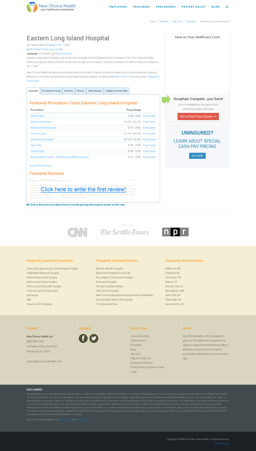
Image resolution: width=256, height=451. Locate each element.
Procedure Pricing (51, 91)
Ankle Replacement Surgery (42, 277)
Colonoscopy (38, 133)
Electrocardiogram (41, 121)
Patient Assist (194, 6)
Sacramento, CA (174, 304)
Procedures (166, 6)
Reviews (68, 91)
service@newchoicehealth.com (44, 361)
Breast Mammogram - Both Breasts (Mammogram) (60, 157)
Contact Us (144, 358)
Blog (216, 6)
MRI (29, 299)
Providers (141, 6)
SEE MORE (197, 155)
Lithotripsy (32, 295)
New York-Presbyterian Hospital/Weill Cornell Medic (124, 295)
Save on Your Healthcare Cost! (197, 37)
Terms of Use (156, 367)
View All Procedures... (41, 165)
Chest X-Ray (37, 116)
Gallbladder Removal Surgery (43, 273)
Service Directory (140, 336)
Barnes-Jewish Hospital (109, 268)
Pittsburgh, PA (173, 299)
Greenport (51, 45)
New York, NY (122, 76)
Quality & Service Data (116, 91)
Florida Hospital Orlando (109, 286)
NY (60, 45)
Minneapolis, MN (174, 290)
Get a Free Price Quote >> (198, 116)
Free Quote (149, 116)
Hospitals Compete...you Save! (198, 98)
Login (134, 371)
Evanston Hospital (106, 281)
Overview (33, 91)
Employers (118, 6)
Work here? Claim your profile (45, 49)
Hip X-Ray (36, 145)
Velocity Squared (222, 443)
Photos (80, 91)
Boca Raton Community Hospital (114, 277)
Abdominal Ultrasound (43, 127)
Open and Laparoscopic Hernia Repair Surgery (52, 268)
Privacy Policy (138, 367)
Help (133, 358)
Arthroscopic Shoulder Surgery (44, 286)
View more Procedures (39, 304)
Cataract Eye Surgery (42, 139)
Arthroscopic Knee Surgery (42, 281)
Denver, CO (171, 281)
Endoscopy (51, 290)
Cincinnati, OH (173, 277)
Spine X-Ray (37, 151)
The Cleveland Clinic (107, 304)
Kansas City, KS (174, 286)
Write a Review (62, 53)
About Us (136, 353)
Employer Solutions (142, 362)
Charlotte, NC (172, 273)
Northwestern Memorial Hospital (114, 299)
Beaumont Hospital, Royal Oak (113, 273)
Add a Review (95, 91)
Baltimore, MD (173, 268)
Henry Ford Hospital (107, 290)
